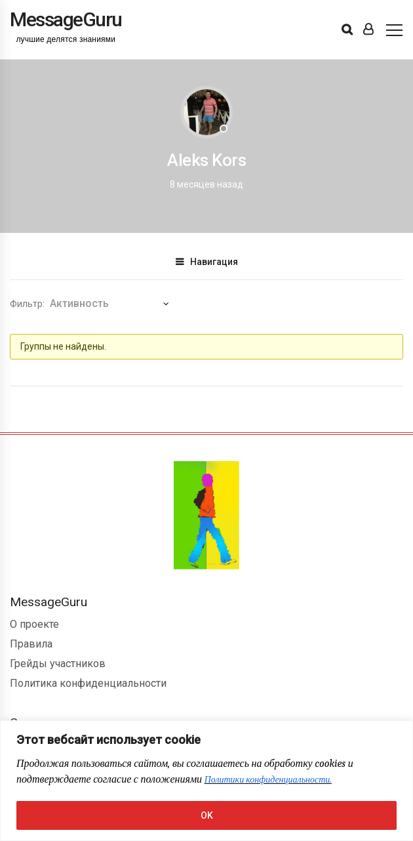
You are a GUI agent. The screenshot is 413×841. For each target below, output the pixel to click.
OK (207, 815)
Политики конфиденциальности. (268, 779)
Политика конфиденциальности (88, 683)
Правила (31, 644)
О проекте (34, 624)
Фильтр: (27, 303)
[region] (206, 780)
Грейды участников (58, 663)
